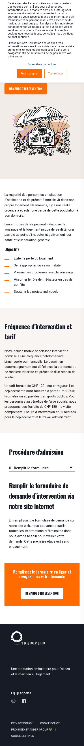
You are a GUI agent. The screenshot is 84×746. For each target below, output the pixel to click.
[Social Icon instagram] (15, 701)
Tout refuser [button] (55, 73)
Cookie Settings (22, 735)
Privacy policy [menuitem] (21, 723)
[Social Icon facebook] (22, 701)
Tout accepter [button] (29, 73)
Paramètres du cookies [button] (42, 64)
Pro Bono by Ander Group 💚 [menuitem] (31, 729)
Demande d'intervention (26, 88)
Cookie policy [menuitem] (50, 723)
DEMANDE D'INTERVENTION (42, 593)
